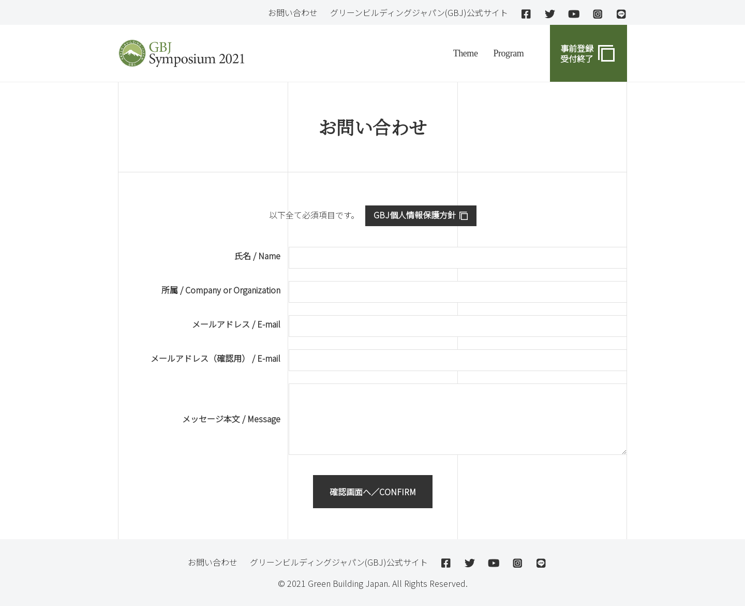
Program (508, 53)
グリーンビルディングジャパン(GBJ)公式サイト (419, 12)
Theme (465, 53)
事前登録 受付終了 (576, 53)
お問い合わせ (293, 12)
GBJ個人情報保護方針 (415, 215)
